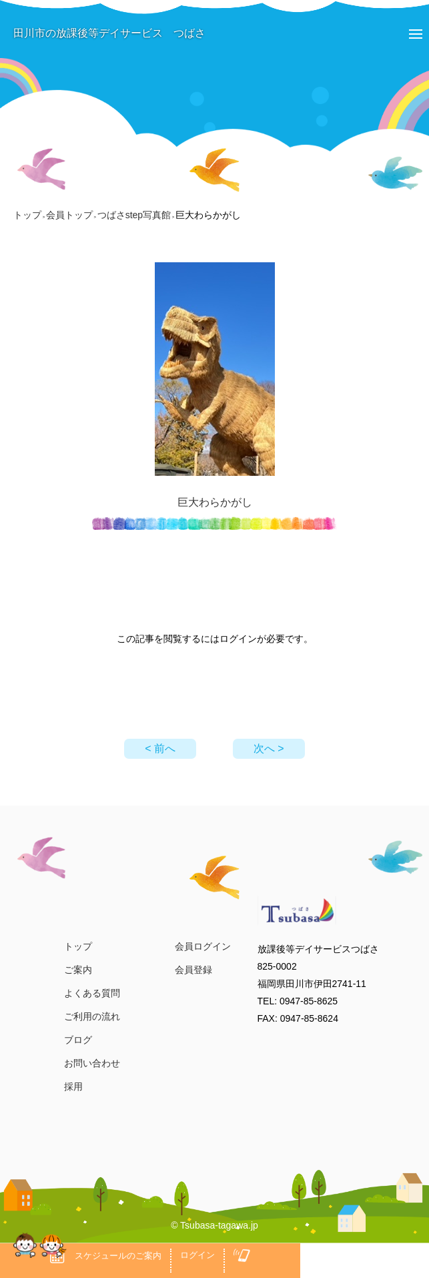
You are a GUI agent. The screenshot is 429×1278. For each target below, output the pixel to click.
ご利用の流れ (92, 1016)
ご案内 (78, 969)
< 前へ (160, 748)
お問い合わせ (92, 1063)
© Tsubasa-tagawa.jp (214, 1225)
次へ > (269, 748)
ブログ (78, 1039)
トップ (78, 946)
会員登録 (193, 969)
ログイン (197, 1255)
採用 (73, 1086)
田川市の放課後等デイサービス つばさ (102, 33)
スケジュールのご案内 (105, 1256)
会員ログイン (203, 946)
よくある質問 (92, 993)
